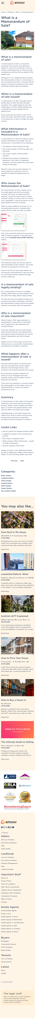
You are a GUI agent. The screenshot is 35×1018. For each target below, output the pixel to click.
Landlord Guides (7, 478)
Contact (4, 902)
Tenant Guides (6, 488)
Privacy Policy (6, 881)
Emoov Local (6, 914)
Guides (3, 973)
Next (22, 461)
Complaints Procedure (9, 896)
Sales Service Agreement (10, 887)
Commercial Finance (8, 944)
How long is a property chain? (13, 438)
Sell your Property (7, 840)
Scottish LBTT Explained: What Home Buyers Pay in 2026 (15, 620)
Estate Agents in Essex (9, 916)
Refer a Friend (6, 899)
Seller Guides (6, 486)
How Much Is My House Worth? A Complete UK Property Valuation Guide (15, 536)
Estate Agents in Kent (9, 926)
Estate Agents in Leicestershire (12, 923)
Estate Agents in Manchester (11, 920)
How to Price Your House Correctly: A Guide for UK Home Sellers (15, 662)
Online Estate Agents (9, 910)
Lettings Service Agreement (11, 890)
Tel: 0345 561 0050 (7, 982)
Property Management (9, 863)
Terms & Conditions (8, 884)
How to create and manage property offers (18, 431)
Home (3, 12)
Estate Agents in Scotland (10, 929)
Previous (14, 461)
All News (10, 12)
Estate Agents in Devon (9, 932)
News (3, 970)
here (30, 454)
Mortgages (5, 941)
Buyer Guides (6, 475)
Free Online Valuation (9, 843)
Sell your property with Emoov (13, 446)
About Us (4, 878)
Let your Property (7, 857)
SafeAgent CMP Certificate (11, 893)
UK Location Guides (8, 491)
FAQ (2, 846)
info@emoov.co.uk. (8, 389)
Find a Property (7, 947)
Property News (6, 483)
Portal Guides (6, 481)
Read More (5, 549)
